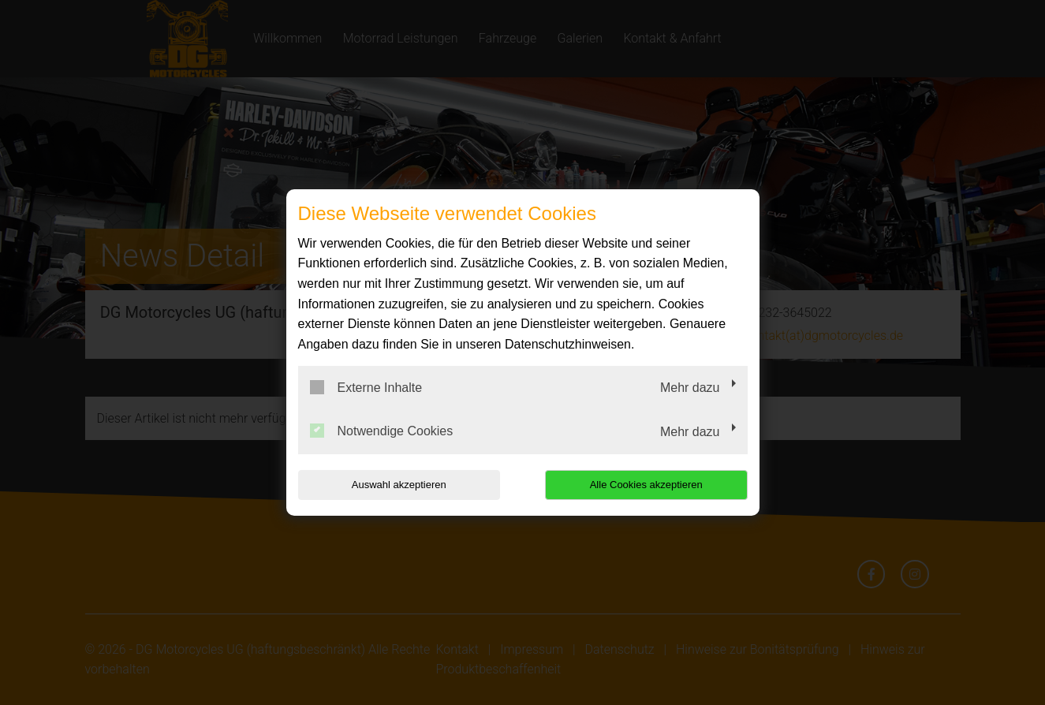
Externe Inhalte (366, 387)
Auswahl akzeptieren (399, 485)
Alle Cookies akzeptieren (646, 485)
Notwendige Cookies (381, 430)
